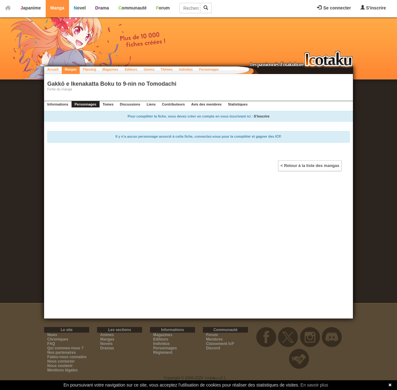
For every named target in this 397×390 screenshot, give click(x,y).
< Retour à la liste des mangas (309, 165)
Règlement (162, 352)
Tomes (108, 104)
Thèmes (167, 69)
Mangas (71, 69)
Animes (107, 335)
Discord (213, 348)
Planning (89, 69)
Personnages (209, 69)
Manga (57, 7)
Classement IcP (220, 343)
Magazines (110, 69)
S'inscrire (373, 7)
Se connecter (334, 7)
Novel (80, 7)
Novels (106, 343)
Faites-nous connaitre (67, 357)
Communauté (132, 7)
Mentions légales (62, 370)
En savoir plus (314, 384)
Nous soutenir (60, 366)
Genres (149, 69)
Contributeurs (173, 104)
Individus (186, 69)
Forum (163, 7)
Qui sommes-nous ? (65, 348)
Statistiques (237, 104)
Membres (214, 339)
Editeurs (160, 339)
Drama (102, 7)
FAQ (51, 343)
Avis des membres (206, 104)
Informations (57, 104)
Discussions (130, 104)
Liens (151, 104)
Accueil (53, 69)
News (52, 335)
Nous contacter (61, 361)
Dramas (107, 348)
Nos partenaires (61, 352)
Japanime (30, 7)
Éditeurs (131, 69)
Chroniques (57, 339)
